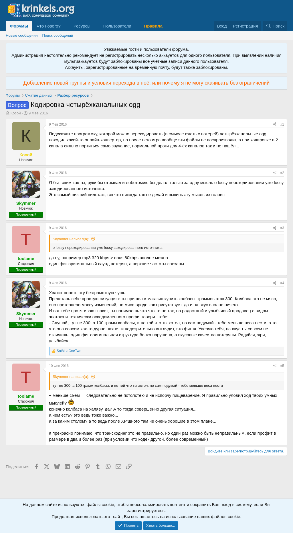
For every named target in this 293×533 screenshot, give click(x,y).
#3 (282, 228)
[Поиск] (275, 26)
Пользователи (117, 26)
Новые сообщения (22, 35)
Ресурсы (82, 26)
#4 (282, 283)
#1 (282, 124)
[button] (65, 26)
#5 (282, 366)
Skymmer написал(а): (71, 239)
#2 (282, 173)
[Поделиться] (274, 124)
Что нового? (49, 26)
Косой (16, 113)
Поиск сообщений (57, 35)
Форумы (19, 26)
